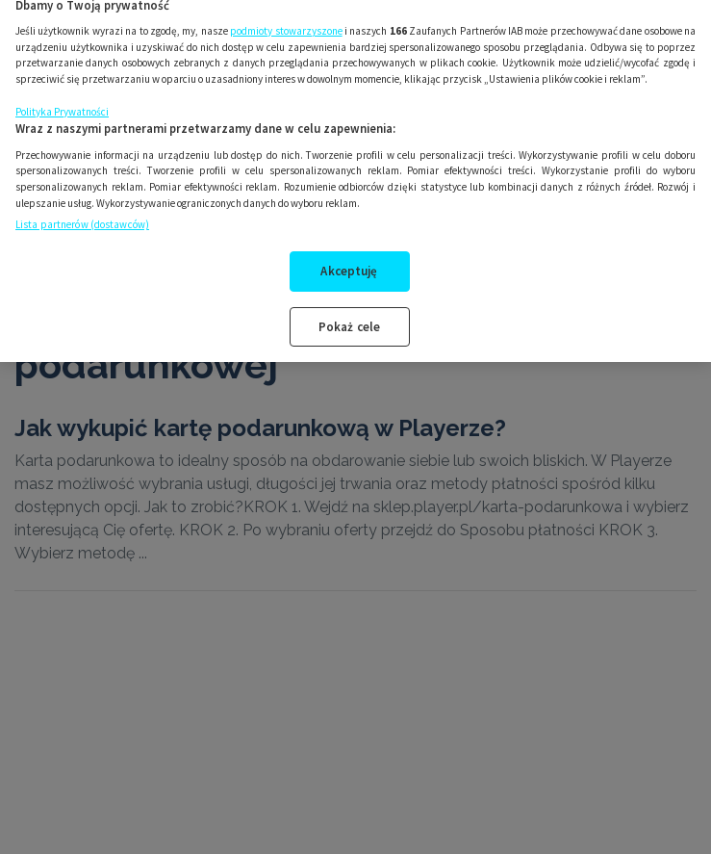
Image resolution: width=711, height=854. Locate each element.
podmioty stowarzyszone (286, 19)
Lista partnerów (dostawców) (82, 213)
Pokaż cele (349, 315)
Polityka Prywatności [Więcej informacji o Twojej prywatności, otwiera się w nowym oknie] (62, 100)
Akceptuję (348, 259)
